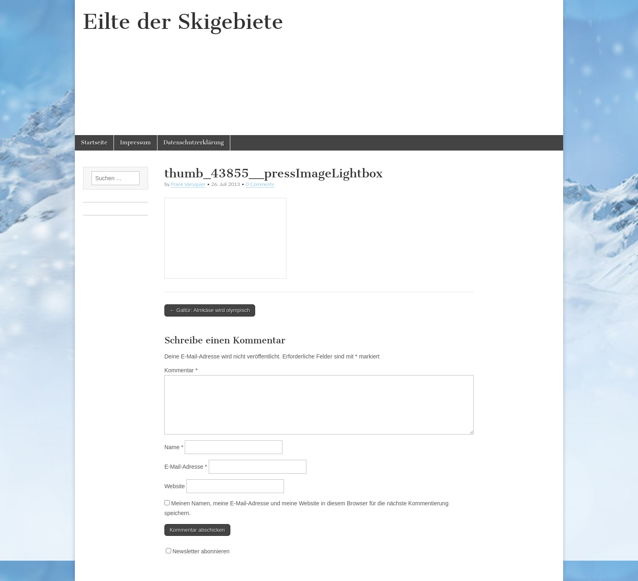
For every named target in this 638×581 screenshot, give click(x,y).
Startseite (94, 142)
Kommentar (181, 370)
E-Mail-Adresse (185, 466)
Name (174, 447)
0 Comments (260, 184)
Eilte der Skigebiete (183, 21)
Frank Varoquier (188, 184)
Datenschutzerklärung (194, 142)
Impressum (135, 142)
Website (174, 486)
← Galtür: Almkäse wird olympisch (210, 310)
